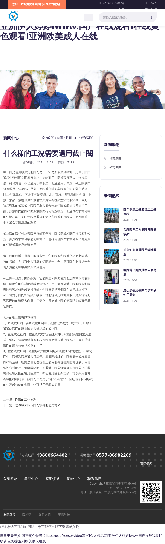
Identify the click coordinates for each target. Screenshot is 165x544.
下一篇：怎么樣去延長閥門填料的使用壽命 (31, 405)
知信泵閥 (45, 514)
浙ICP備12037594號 (122, 488)
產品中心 (31, 478)
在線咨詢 (146, 463)
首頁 (60, 138)
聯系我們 (94, 478)
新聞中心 (72, 138)
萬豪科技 (64, 514)
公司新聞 (115, 167)
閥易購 (27, 514)
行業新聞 (87, 138)
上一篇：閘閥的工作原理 (19, 399)
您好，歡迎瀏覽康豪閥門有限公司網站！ (37, 4)
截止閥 (7, 233)
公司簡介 (10, 478)
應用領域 (52, 478)
